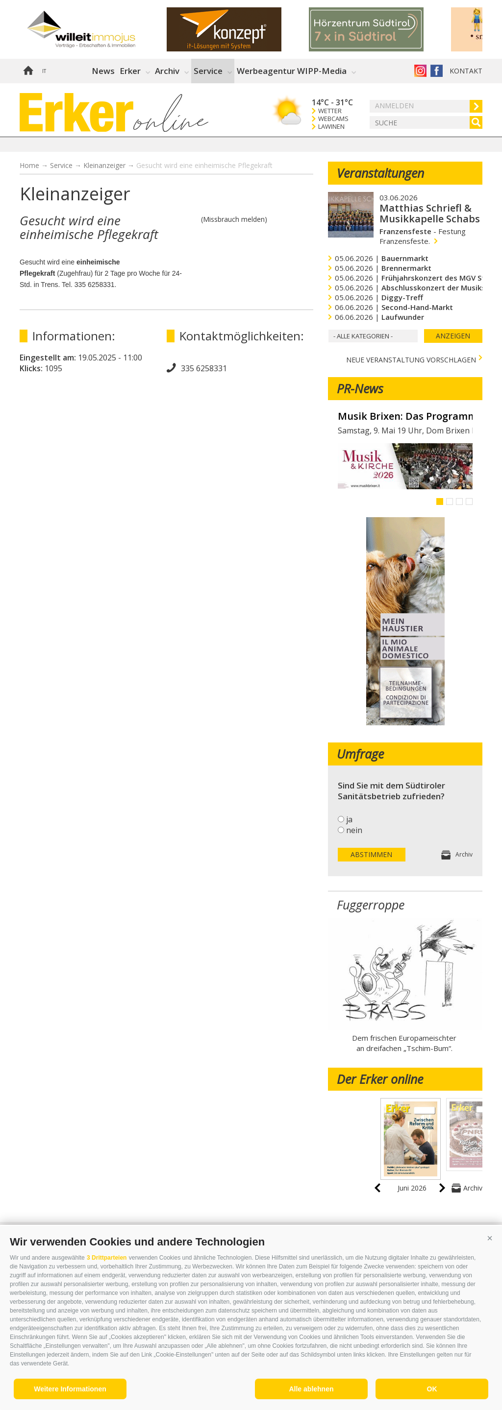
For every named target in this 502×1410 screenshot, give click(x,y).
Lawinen (331, 126)
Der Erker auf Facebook (436, 71)
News (103, 70)
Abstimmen (371, 854)
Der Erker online (380, 1079)
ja (349, 819)
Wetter (330, 111)
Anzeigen (453, 335)
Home (28, 71)
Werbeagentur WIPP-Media (292, 70)
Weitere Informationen (70, 1389)
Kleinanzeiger (104, 165)
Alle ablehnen (311, 1389)
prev (377, 1188)
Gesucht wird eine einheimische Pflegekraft (204, 165)
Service (208, 70)
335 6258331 (204, 368)
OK (432, 1389)
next (442, 1188)
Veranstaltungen (380, 173)
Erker (130, 70)
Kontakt (466, 70)
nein (354, 830)
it (44, 71)
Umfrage (360, 753)
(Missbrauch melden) (234, 219)
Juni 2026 (412, 1188)
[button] (489, 1238)
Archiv (167, 70)
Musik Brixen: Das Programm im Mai (405, 416)
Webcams (333, 119)
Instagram (420, 71)
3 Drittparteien (106, 1257)
